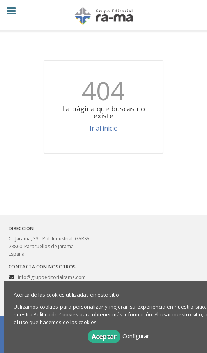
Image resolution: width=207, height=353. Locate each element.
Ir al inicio (104, 128)
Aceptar (104, 336)
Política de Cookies (56, 314)
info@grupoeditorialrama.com (52, 277)
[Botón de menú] (14, 11)
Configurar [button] (135, 336)
